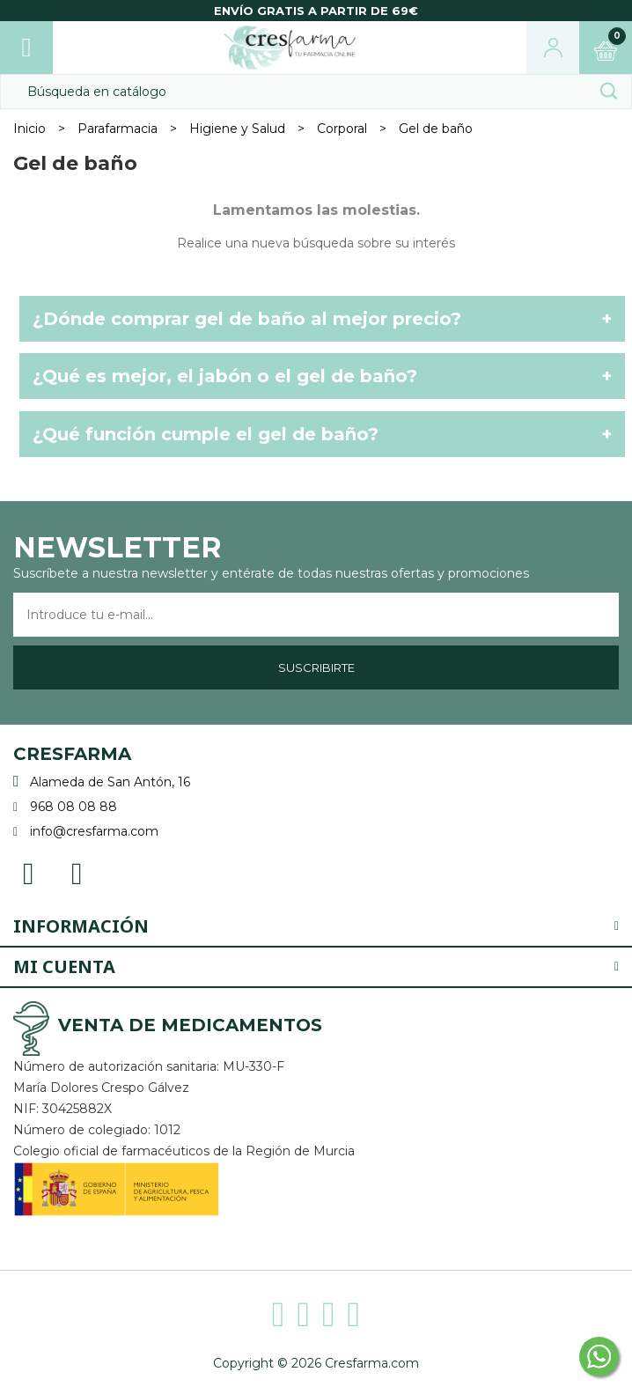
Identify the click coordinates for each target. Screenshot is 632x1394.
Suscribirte (316, 667)
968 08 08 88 (73, 807)
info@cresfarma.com (94, 831)
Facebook (28, 872)
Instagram (77, 872)
